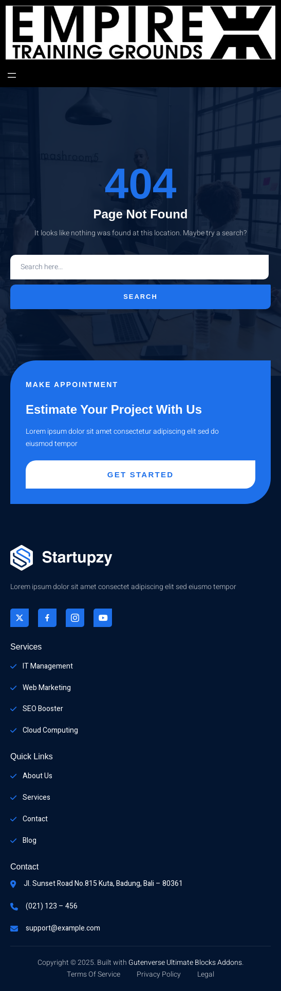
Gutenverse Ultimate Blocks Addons (185, 962)
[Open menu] (12, 75)
